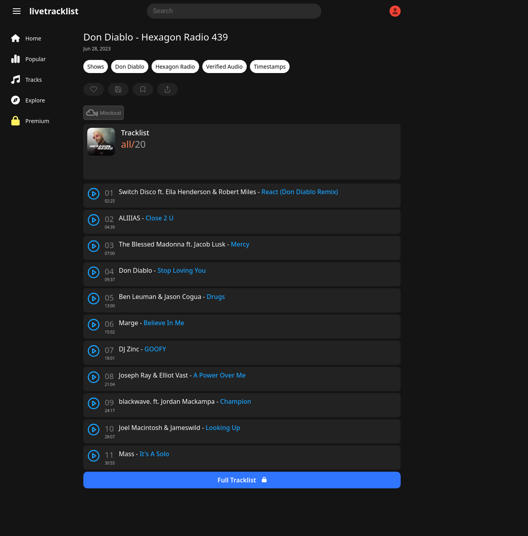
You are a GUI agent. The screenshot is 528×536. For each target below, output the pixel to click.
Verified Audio (224, 66)
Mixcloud (103, 113)
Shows (95, 66)
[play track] (93, 193)
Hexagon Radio (175, 66)
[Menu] (16, 11)
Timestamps (270, 66)
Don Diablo (129, 66)
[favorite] (93, 89)
